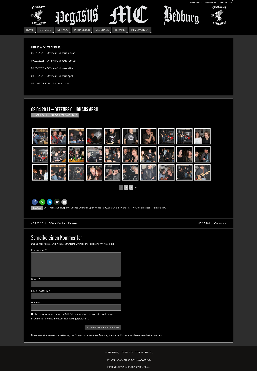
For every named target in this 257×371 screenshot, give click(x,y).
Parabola (130, 367)
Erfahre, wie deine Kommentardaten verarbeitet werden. (131, 335)
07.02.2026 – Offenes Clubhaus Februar (53, 60)
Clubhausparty (62, 207)
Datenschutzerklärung (217, 2)
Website (35, 302)
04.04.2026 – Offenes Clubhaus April (52, 75)
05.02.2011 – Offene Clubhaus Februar (54, 223)
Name (35, 279)
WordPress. (144, 367)
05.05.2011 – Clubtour (212, 223)
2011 (46, 207)
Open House (95, 207)
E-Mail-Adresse (40, 290)
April (52, 207)
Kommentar (39, 250)
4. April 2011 (40, 115)
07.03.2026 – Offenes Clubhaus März (52, 68)
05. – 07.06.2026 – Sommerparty (50, 83)
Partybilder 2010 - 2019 (63, 115)
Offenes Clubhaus (79, 207)
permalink (159, 207)
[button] (35, 202)
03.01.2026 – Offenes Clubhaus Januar (53, 53)
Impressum (193, 2)
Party (104, 207)
